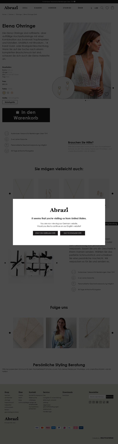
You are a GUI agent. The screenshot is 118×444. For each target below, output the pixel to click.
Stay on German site (45, 233)
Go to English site (72, 233)
